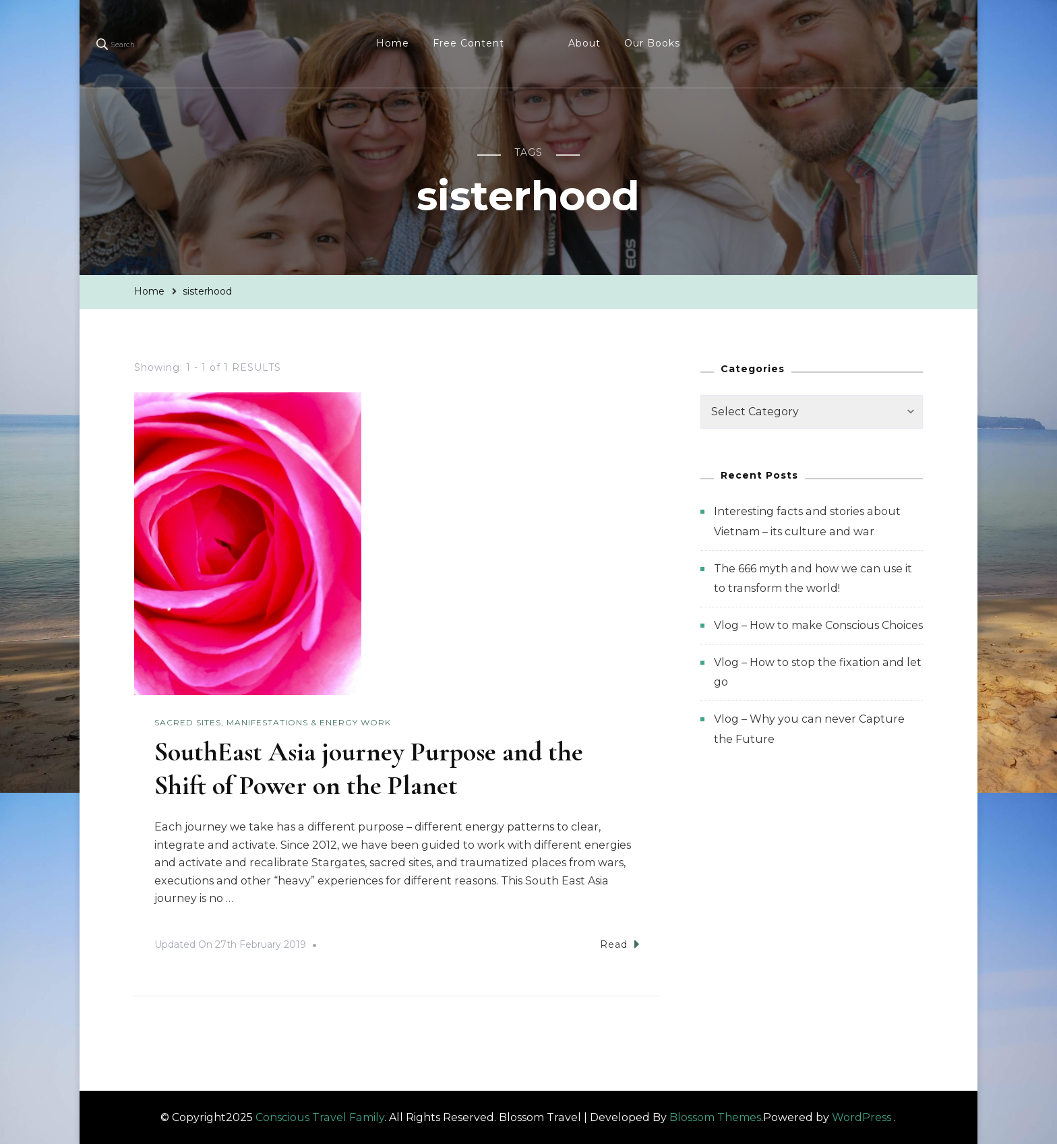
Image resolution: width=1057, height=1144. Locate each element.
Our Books (652, 43)
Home (392, 43)
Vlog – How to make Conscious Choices (818, 625)
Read (620, 944)
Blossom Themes (715, 1117)
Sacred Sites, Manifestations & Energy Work (272, 722)
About (584, 43)
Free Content (468, 43)
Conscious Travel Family (319, 1117)
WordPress (861, 1117)
